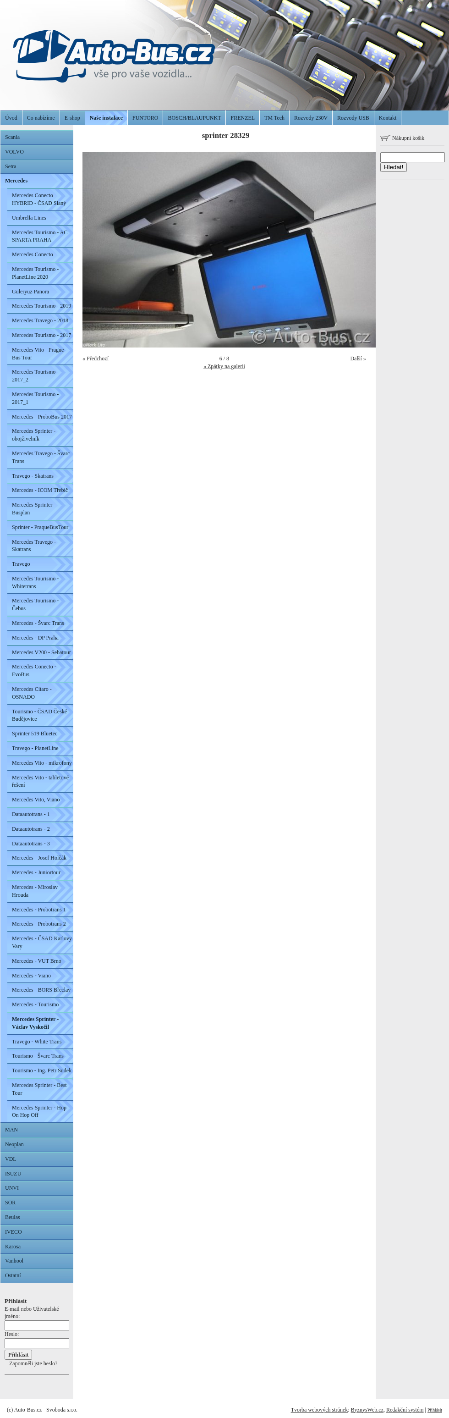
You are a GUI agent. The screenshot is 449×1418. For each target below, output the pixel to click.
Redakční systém (405, 1410)
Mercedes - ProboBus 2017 (42, 417)
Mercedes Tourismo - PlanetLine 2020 (35, 273)
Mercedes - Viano (31, 975)
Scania (12, 137)
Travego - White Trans (36, 1041)
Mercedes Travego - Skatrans (34, 546)
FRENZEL (242, 118)
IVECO (13, 1232)
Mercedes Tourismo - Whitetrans (35, 582)
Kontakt (388, 118)
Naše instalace (106, 118)
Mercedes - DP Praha (35, 638)
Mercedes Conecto (32, 254)
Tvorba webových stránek (319, 1410)
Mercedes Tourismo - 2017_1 (35, 398)
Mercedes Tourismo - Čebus (35, 604)
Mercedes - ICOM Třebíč (40, 490)
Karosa (13, 1246)
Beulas (12, 1217)
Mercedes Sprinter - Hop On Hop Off (39, 1111)
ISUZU (13, 1173)
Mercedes (16, 180)
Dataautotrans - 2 (31, 829)
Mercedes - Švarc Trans (38, 623)
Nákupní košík (402, 138)
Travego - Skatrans (33, 476)
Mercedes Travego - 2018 (40, 320)
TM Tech (274, 118)
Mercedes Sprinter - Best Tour (39, 1089)
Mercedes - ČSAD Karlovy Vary (42, 942)
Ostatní (13, 1275)
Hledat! (393, 167)
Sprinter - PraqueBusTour (40, 527)
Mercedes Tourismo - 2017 (41, 335)
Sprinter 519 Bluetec (34, 733)
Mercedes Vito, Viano (36, 799)
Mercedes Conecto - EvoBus (34, 670)
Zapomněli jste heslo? (33, 1363)
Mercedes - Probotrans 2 (39, 924)
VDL (10, 1159)
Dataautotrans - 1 (31, 814)
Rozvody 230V (311, 118)
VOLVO (14, 152)
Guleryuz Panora (30, 291)
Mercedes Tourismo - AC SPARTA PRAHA (39, 236)
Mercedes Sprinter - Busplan (33, 509)
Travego (21, 564)
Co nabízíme (41, 118)
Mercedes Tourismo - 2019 (41, 306)
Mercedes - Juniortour (36, 872)
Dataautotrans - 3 (31, 843)
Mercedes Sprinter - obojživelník (33, 435)
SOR (10, 1202)
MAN (11, 1129)
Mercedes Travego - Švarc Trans (41, 457)
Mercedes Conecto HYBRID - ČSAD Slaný (39, 199)
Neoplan (14, 1144)
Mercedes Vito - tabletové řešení (40, 781)
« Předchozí (95, 358)
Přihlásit (434, 1409)
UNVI (12, 1188)
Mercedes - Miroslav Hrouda (35, 891)
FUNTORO (145, 118)
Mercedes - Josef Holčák (39, 858)
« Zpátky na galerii (224, 366)
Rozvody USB (353, 118)
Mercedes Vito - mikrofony (42, 763)
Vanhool (14, 1261)
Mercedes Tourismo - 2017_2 (35, 376)
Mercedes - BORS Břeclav (41, 990)
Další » (358, 358)
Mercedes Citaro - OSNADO (32, 693)
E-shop (72, 118)
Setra (10, 166)
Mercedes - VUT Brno (36, 961)
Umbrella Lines (29, 218)
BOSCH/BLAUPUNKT (194, 118)
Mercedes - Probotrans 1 (39, 909)
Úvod (11, 118)
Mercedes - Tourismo (35, 1004)
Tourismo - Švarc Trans (38, 1056)
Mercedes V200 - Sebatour (41, 652)
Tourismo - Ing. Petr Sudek (41, 1070)
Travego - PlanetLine (35, 748)
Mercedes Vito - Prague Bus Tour (38, 354)
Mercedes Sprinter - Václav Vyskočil (35, 1023)
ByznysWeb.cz (367, 1410)
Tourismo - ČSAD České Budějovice (39, 715)
